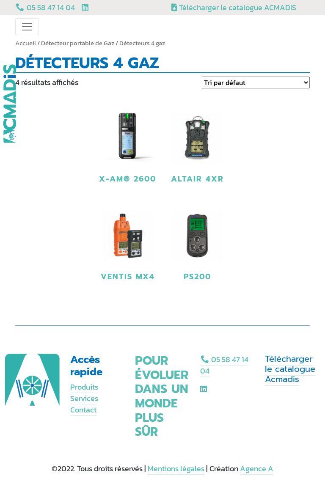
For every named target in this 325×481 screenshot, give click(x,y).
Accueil (25, 43)
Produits (84, 387)
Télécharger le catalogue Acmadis (290, 368)
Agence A (256, 468)
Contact (83, 409)
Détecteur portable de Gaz (77, 43)
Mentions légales (176, 468)
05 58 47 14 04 (224, 365)
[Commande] (256, 82)
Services (84, 398)
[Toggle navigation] (27, 26)
